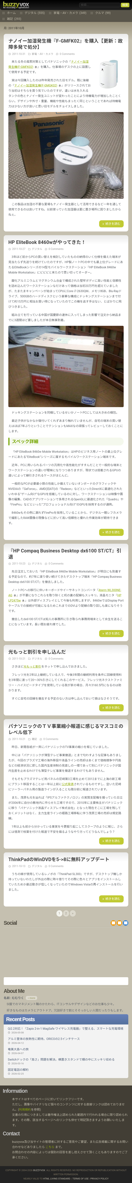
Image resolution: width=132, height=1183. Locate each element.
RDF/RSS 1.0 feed (119, 923)
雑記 (14, 19)
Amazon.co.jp (66, 981)
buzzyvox (16, 5)
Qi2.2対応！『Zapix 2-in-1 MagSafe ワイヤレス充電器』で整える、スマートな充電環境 (66, 1030)
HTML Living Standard (56, 1178)
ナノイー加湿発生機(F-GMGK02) (35, 85)
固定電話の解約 (66, 1071)
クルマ (103, 13)
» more (31, 998)
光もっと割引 (32, 666)
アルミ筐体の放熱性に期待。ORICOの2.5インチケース (66, 1041)
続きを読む (112, 224)
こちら (49, 1147)
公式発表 (68, 784)
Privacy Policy (99, 1178)
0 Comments (67, 53)
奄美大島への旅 (66, 1051)
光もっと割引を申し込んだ (37, 652)
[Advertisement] (66, 952)
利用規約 (25, 1109)
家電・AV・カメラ (70, 13)
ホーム (11, 13)
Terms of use (80, 1178)
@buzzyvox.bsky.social (125, 923)
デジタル (35, 13)
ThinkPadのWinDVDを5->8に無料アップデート (58, 859)
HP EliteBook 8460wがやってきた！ (47, 242)
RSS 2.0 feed (113, 923)
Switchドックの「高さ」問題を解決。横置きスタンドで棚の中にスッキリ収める (66, 1061)
